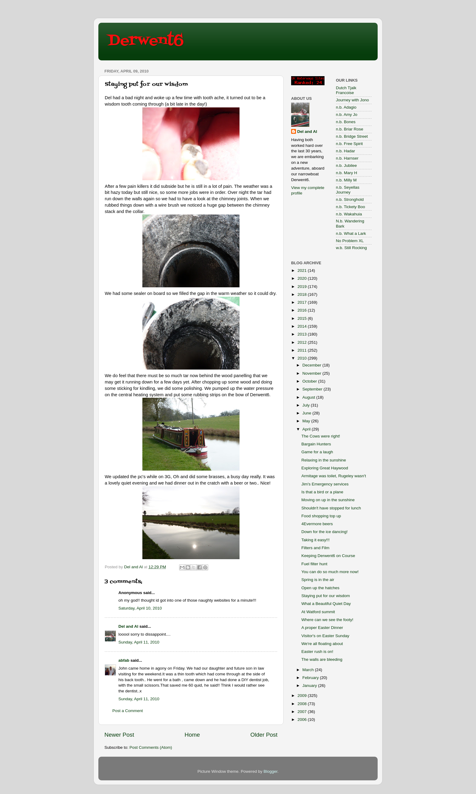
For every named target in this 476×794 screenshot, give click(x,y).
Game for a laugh (317, 452)
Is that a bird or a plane (322, 492)
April (307, 429)
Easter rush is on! (317, 651)
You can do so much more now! (330, 571)
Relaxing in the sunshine (323, 460)
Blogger (270, 771)
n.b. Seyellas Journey (347, 189)
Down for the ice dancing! (324, 531)
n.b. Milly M (346, 180)
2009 (303, 695)
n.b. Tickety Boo (350, 206)
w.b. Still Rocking (351, 247)
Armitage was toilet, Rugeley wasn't (333, 476)
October (310, 381)
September (313, 389)
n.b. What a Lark (351, 233)
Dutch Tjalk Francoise (346, 90)
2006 (303, 719)
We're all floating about (322, 643)
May (306, 421)
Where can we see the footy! (327, 619)
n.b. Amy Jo (347, 114)
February (311, 677)
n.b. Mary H (346, 173)
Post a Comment (127, 710)
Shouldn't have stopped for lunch (331, 508)
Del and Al (128, 626)
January (310, 685)
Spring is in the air (317, 579)
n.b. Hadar (345, 151)
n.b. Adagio (346, 107)
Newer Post (119, 734)
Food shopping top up (321, 516)
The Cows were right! (320, 436)
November (312, 373)
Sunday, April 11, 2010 (138, 642)
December (312, 365)
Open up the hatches (320, 588)
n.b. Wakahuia (349, 214)
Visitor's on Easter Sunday (325, 636)
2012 (303, 342)
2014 (303, 326)
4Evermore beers (317, 524)
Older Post (263, 734)
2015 (303, 318)
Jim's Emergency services (325, 484)
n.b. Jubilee (346, 165)
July (306, 405)
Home (192, 734)
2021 (303, 270)
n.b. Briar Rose (349, 129)
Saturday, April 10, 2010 (140, 608)
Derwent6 (145, 40)
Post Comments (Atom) (151, 747)
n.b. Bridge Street (352, 136)
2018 (303, 294)
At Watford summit (318, 612)
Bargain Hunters (316, 444)
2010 (303, 358)
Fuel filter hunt (314, 564)
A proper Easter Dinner (322, 627)
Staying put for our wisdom (325, 595)
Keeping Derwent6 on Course (328, 555)
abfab (123, 660)
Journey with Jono (352, 100)
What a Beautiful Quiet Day (326, 603)
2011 (303, 350)
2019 (303, 286)
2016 (303, 310)
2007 (303, 711)
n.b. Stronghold (350, 199)
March (308, 669)
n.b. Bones (346, 122)
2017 (303, 302)
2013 (303, 334)
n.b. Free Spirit (349, 143)
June (307, 413)
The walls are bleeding (321, 659)
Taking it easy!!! (315, 540)
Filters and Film (315, 548)
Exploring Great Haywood (324, 468)
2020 (303, 278)
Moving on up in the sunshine (328, 500)
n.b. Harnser (347, 158)
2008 (303, 703)
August (309, 397)
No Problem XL (350, 240)
